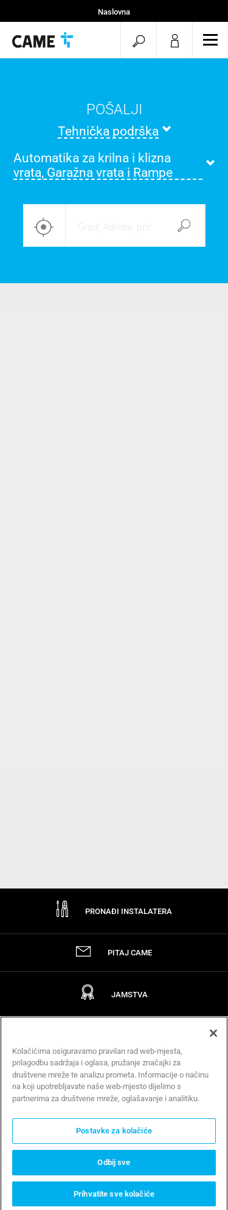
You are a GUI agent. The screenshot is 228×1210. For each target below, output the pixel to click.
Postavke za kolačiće (114, 1133)
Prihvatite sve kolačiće (114, 1196)
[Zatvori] (213, 1036)
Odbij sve (113, 1165)
